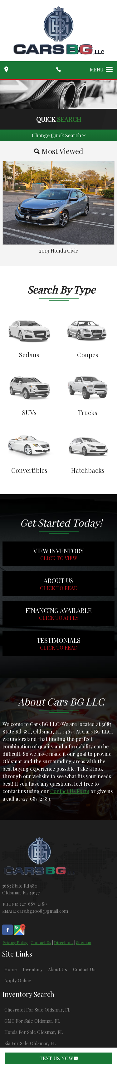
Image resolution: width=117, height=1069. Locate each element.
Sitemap (83, 942)
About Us (57, 969)
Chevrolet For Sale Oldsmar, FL (37, 1010)
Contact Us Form (69, 791)
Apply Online (17, 980)
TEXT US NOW (59, 1058)
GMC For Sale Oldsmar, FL (32, 1021)
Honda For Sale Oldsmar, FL (33, 1032)
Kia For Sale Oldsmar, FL (30, 1043)
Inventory (32, 969)
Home (10, 969)
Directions (63, 942)
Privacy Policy (15, 942)
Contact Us (41, 942)
